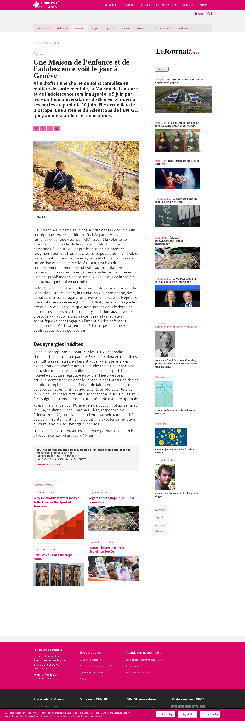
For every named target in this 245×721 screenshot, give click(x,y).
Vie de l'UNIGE (44, 28)
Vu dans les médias (164, 28)
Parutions (126, 28)
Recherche (62, 28)
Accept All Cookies (209, 715)
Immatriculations (88, 706)
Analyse (94, 28)
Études (145, 5)
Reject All (187, 715)
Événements (79, 28)
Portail (199, 13)
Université (111, 5)
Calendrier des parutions (91, 672)
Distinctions (143, 28)
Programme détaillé (48, 464)
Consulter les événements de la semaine (144, 659)
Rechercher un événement (138, 666)
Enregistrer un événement (138, 672)
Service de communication (49, 660)
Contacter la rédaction (90, 659)
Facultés (129, 5)
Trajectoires (110, 28)
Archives (183, 28)
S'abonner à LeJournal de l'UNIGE (96, 666)
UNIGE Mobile (133, 706)
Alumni (204, 5)
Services (188, 5)
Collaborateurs (166, 5)
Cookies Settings (165, 715)
